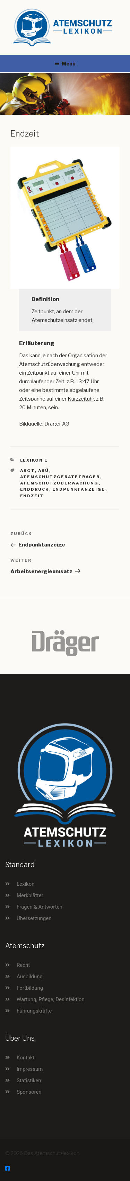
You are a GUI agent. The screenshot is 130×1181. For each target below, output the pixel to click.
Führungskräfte (34, 1011)
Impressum (30, 1069)
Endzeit (32, 495)
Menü (65, 64)
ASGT (27, 470)
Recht (23, 965)
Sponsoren (29, 1092)
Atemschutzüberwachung (49, 364)
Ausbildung (30, 976)
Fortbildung (30, 988)
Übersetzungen (34, 918)
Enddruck (34, 489)
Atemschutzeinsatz (54, 320)
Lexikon (26, 884)
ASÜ (43, 470)
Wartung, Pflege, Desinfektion (51, 999)
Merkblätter (30, 895)
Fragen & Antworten (39, 907)
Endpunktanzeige (78, 489)
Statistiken (29, 1080)
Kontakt (26, 1058)
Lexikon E (34, 460)
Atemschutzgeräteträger (60, 476)
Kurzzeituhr (81, 399)
